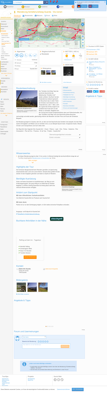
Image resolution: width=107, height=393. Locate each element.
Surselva (3, 46)
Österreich (4, 24)
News (2, 102)
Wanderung (17, 15)
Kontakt (66, 103)
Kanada (3, 81)
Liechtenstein (4, 62)
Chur (3, 39)
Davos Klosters (5, 35)
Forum (48, 15)
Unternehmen (6, 383)
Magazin (6, 99)
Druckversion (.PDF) (94, 49)
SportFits (30, 380)
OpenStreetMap (82, 48)
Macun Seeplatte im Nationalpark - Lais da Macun (95, 69)
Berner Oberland (5, 55)
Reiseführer (10, 6)
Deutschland (4, 26)
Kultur (2, 111)
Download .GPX (92, 52)
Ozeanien (4, 87)
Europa (3, 21)
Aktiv (1, 106)
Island (2, 66)
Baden (61, 6)
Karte (2, 129)
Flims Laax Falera (5, 41)
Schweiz (3, 31)
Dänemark (4, 68)
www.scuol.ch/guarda (51, 269)
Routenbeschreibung (69, 92)
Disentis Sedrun (5, 53)
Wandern (27, 7)
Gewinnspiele (4, 131)
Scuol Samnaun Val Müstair (6, 44)
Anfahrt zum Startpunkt (70, 99)
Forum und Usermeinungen (71, 108)
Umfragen (3, 133)
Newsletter (5, 385)
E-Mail (103, 91)
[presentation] (36, 354)
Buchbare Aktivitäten (69, 106)
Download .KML (92, 54)
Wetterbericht (68, 59)
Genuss (2, 108)
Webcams (39, 15)
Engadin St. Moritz (5, 37)
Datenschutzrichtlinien (63, 389)
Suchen (45, 2)
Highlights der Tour (69, 94)
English (95, 6)
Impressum (5, 378)
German (84, 6)
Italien (2, 28)
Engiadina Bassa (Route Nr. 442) (97, 63)
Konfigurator (4, 124)
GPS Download (68, 101)
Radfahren (44, 6)
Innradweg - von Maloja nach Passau (95, 75)
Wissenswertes (68, 90)
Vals (2, 48)
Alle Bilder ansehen (47, 82)
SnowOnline (31, 378)
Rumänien (4, 71)
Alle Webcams (67, 82)
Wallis (2, 57)
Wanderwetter (29, 15)
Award (2, 104)
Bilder (55, 15)
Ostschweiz (4, 59)
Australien (3, 91)
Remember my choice (84, 9)
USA (2, 83)
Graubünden (4, 33)
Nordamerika (5, 78)
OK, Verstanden (78, 389)
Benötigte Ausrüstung (69, 97)
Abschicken (65, 346)
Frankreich (4, 64)
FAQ (3, 384)
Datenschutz (5, 380)
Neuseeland (4, 89)
